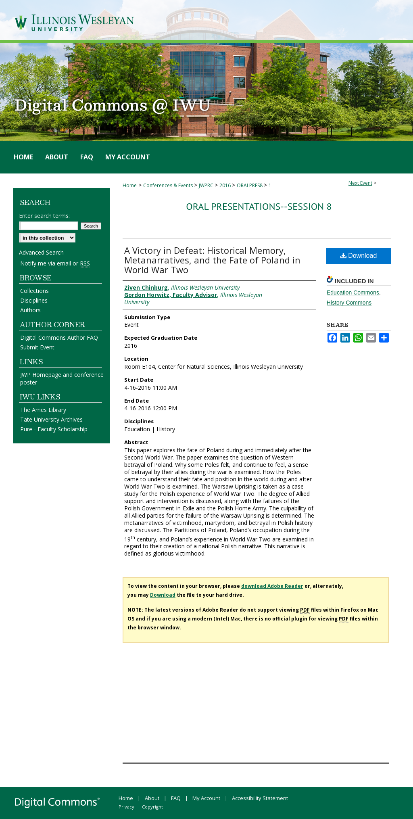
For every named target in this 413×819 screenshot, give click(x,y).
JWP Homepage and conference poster (62, 378)
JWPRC (207, 185)
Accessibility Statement (260, 798)
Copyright (152, 807)
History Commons (349, 302)
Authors (30, 310)
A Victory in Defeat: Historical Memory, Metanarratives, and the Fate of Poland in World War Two (212, 260)
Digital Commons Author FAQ (59, 337)
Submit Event (37, 347)
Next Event (360, 183)
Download (358, 255)
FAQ (176, 798)
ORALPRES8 (250, 185)
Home (130, 185)
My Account (206, 798)
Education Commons (353, 292)
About (152, 798)
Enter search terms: (44, 215)
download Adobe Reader (272, 586)
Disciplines (34, 300)
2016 (225, 185)
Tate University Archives (51, 419)
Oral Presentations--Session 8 (259, 206)
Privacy (126, 807)
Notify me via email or (55, 263)
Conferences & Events (168, 185)
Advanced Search (41, 252)
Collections (34, 291)
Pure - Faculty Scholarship (54, 429)
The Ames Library (43, 410)
